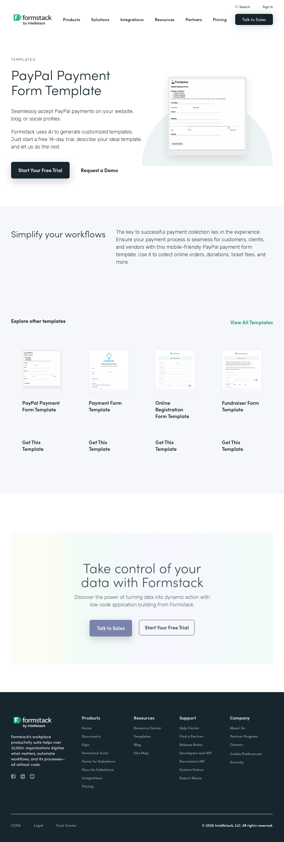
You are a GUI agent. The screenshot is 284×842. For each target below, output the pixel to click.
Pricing (220, 19)
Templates (23, 59)
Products (71, 19)
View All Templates (251, 322)
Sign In (268, 6)
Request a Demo (99, 170)
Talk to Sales (254, 19)
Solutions (100, 19)
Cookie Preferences (246, 753)
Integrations (132, 19)
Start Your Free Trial (40, 170)
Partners (194, 19)
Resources (164, 19)
